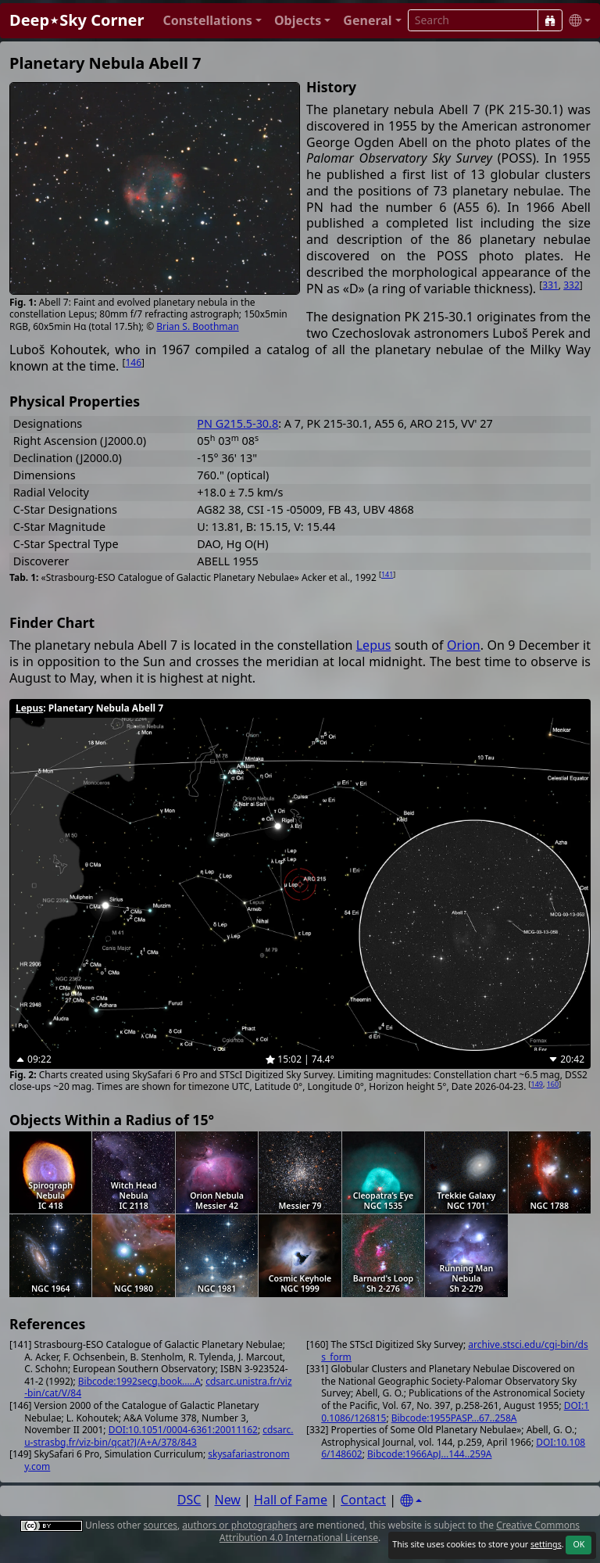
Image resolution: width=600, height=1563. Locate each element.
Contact (363, 1499)
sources (160, 1525)
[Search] (550, 20)
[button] (212, 20)
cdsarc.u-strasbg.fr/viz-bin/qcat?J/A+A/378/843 (158, 1436)
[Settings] (411, 1501)
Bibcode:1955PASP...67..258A (454, 1418)
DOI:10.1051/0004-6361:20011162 (183, 1429)
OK (578, 1544)
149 (537, 1084)
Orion (463, 645)
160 (553, 1084)
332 (571, 285)
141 (387, 574)
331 (550, 285)
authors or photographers (239, 1525)
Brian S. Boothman (197, 326)
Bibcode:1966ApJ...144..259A (429, 1454)
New (228, 1499)
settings (546, 1544)
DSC (189, 1499)
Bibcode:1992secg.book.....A (139, 1381)
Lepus (373, 645)
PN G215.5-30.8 (237, 423)
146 (133, 362)
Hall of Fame (290, 1499)
